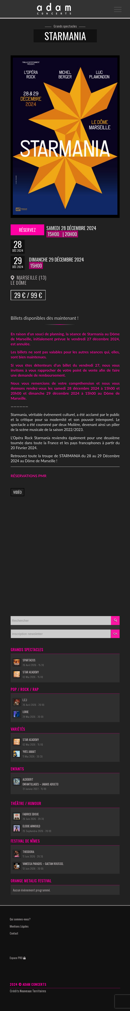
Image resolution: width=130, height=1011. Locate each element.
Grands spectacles (65, 26)
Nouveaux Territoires (33, 990)
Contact (14, 933)
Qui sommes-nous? (20, 919)
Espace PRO (18, 958)
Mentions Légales (19, 926)
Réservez (27, 230)
